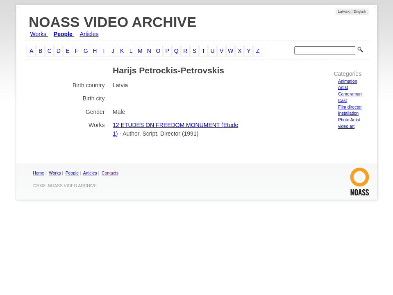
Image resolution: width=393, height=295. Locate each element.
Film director (350, 106)
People (64, 34)
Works (39, 34)
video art (346, 126)
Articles (89, 34)
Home (38, 173)
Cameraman (350, 93)
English (360, 11)
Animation (347, 81)
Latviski (344, 11)
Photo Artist (349, 119)
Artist (343, 87)
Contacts (110, 173)
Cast (342, 100)
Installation (348, 113)
